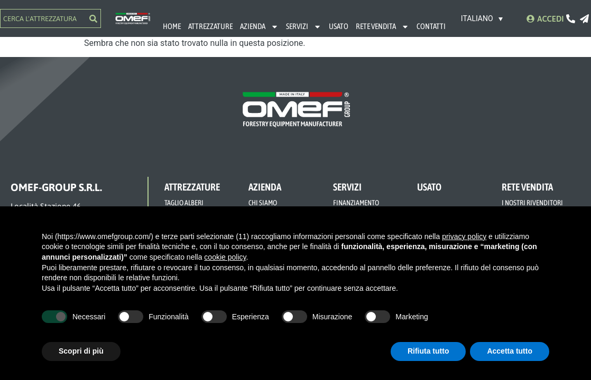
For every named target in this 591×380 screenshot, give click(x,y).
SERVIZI (303, 26)
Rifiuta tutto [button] (428, 351)
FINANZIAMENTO (356, 202)
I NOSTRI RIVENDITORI (532, 202)
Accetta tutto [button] (509, 351)
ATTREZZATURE (210, 26)
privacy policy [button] (464, 236)
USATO (338, 26)
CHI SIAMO (262, 202)
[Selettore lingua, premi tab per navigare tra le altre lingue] (482, 18)
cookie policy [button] (225, 257)
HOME (172, 26)
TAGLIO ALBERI (184, 202)
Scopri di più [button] (81, 351)
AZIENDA (259, 26)
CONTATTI (431, 26)
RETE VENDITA (382, 26)
